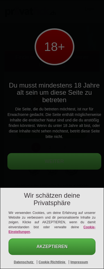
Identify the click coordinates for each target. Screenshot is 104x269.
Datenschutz (24, 262)
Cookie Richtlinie (52, 262)
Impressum (79, 262)
